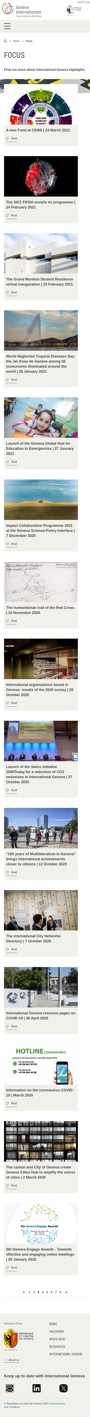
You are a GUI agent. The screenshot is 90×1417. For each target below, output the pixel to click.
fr (84, 2)
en (80, 2)
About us (14, 1360)
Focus (29, 41)
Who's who (57, 1339)
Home (5, 40)
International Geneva (65, 1354)
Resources (57, 1347)
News (16, 41)
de (88, 2)
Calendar (56, 1331)
